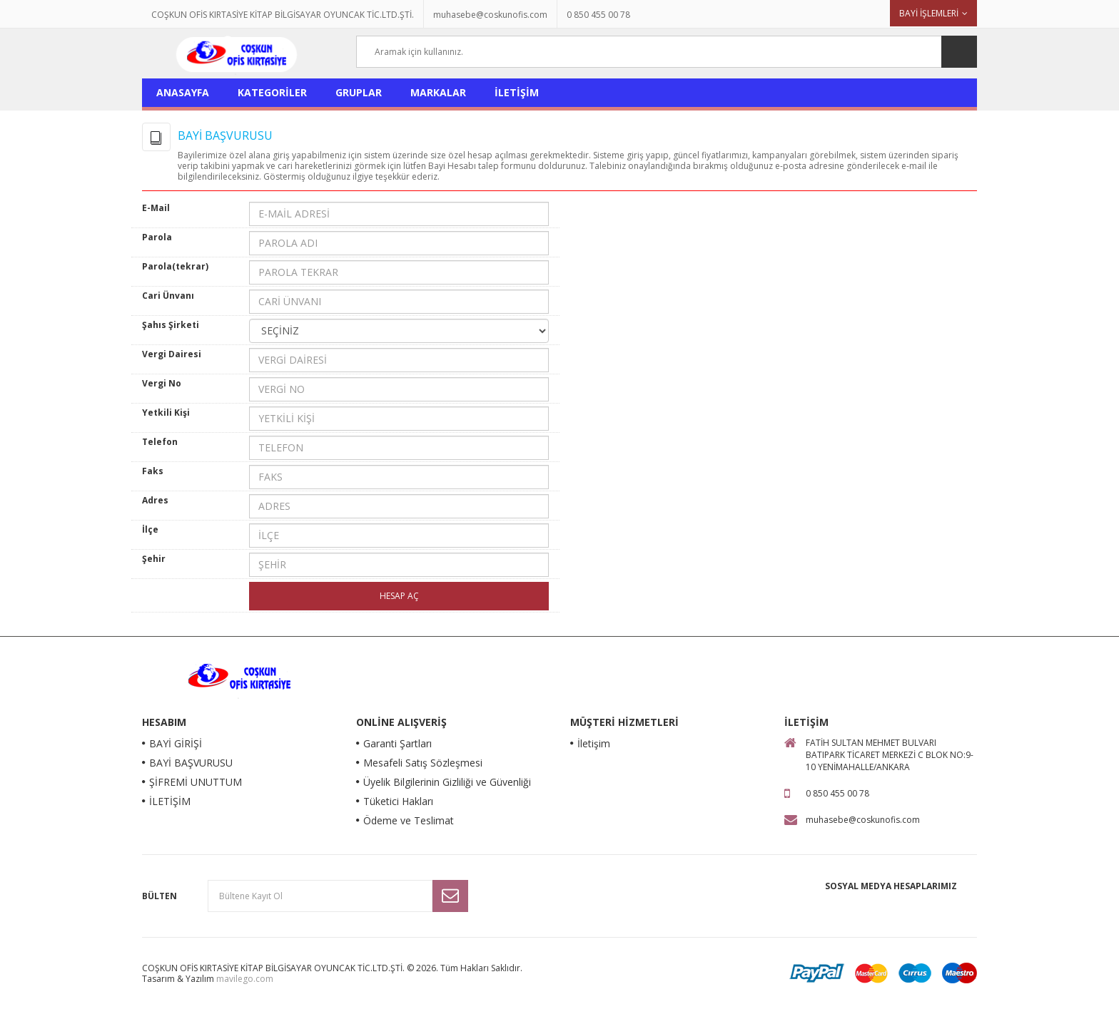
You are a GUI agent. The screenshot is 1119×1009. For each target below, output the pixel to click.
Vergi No (161, 383)
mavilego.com (244, 979)
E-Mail (156, 208)
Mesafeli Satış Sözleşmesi (422, 762)
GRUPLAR (358, 92)
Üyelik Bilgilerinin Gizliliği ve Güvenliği (447, 782)
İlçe (150, 529)
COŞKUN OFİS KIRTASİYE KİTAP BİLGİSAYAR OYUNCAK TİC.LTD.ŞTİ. (282, 15)
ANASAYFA (182, 92)
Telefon (160, 442)
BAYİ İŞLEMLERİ (928, 13)
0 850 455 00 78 (598, 15)
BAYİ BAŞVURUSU (191, 762)
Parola (157, 237)
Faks (152, 471)
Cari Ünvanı (168, 296)
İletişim (593, 743)
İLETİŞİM (517, 92)
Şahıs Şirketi (170, 325)
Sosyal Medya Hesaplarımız (891, 886)
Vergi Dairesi (171, 354)
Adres (155, 500)
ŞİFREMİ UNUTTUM (195, 782)
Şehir (154, 559)
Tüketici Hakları (398, 801)
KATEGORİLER (272, 92)
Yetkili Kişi (166, 412)
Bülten (159, 896)
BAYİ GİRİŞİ (175, 743)
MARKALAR (438, 92)
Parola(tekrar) (175, 266)
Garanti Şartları (397, 743)
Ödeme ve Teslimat (408, 820)
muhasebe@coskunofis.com (490, 15)
